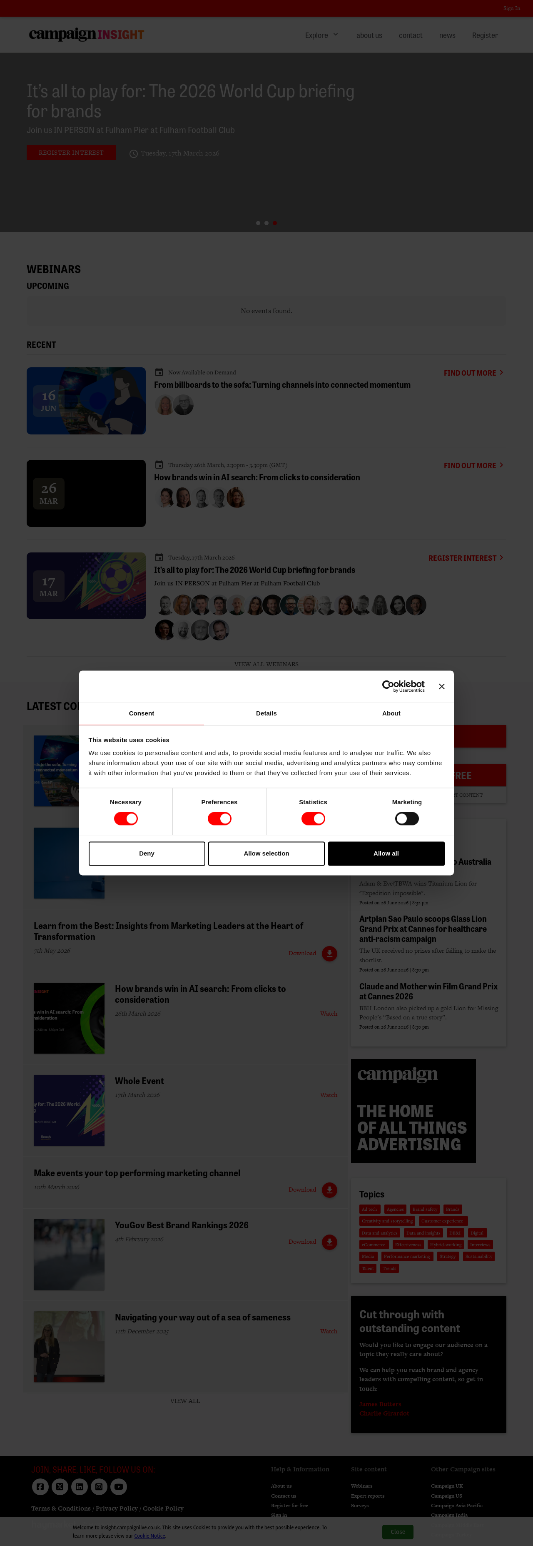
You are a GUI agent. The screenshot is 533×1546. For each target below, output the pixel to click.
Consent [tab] (141, 713)
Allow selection (266, 853)
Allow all (386, 853)
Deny (146, 853)
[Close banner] (442, 686)
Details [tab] (266, 713)
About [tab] (391, 713)
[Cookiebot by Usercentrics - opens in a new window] (388, 686)
